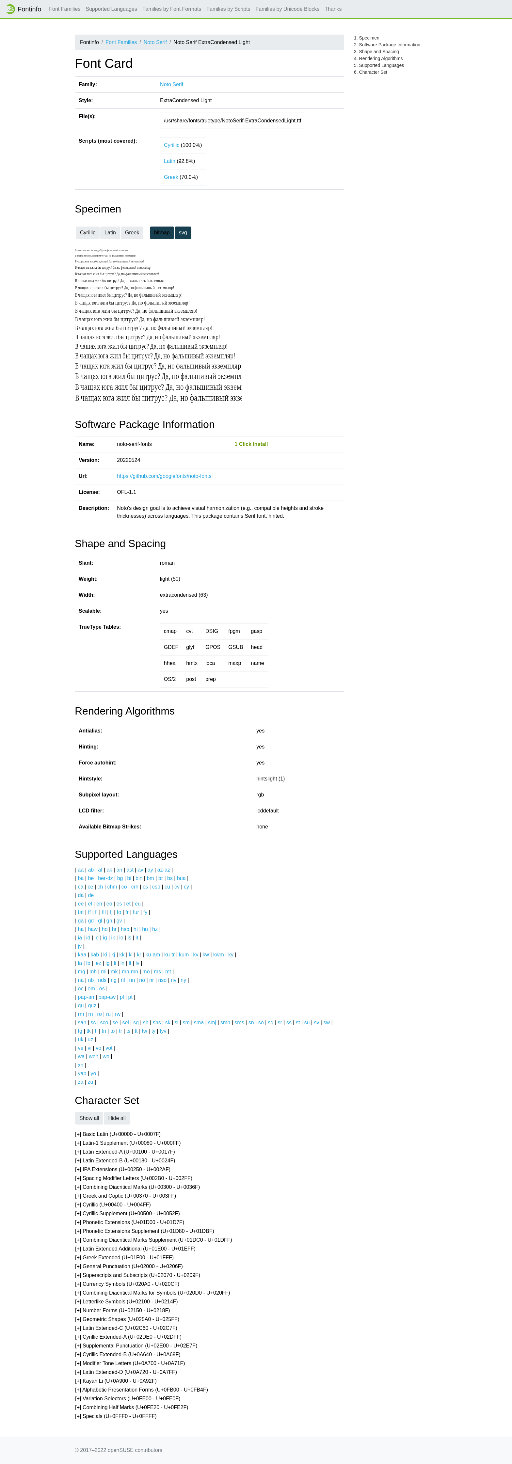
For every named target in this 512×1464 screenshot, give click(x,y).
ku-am (153, 954)
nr (151, 980)
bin (139, 878)
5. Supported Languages (379, 65)
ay (150, 870)
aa (81, 870)
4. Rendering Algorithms (378, 58)
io (121, 937)
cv (177, 886)
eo (109, 903)
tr (120, 1031)
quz (92, 1005)
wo (106, 1056)
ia (80, 937)
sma (199, 1022)
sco (104, 1022)
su (307, 1022)
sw (326, 1022)
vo (98, 1048)
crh (134, 886)
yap (82, 1073)
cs (145, 886)
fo (119, 912)
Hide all (116, 1118)
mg (81, 971)
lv (137, 963)
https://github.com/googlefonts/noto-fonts (164, 476)
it (137, 937)
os (102, 988)
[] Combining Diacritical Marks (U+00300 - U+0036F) (137, 1187)
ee (81, 903)
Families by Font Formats (171, 9)
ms (157, 971)
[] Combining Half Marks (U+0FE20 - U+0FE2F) (131, 1407)
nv (173, 980)
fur (136, 912)
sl (177, 1022)
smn (225, 1022)
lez (98, 963)
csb (156, 886)
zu (90, 1082)
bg (120, 878)
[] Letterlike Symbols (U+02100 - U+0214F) (126, 1302)
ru (108, 1014)
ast (129, 870)
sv (316, 1022)
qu (81, 1005)
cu (167, 886)
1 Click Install (251, 444)
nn (132, 980)
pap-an (86, 997)
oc (81, 988)
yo (93, 1073)
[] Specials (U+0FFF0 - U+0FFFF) (116, 1416)
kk (122, 954)
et (128, 903)
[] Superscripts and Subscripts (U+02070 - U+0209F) (137, 1275)
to (112, 1031)
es (119, 903)
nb (91, 980)
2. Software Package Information (387, 44)
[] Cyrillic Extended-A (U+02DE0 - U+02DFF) (128, 1337)
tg (80, 1031)
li (115, 963)
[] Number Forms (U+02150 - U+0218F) (122, 1311)
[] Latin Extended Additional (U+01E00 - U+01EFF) (135, 1249)
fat (81, 912)
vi (90, 1048)
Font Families (64, 9)
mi (103, 971)
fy (145, 912)
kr (139, 954)
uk (81, 1039)
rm (81, 1014)
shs (157, 1022)
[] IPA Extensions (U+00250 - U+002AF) (122, 1170)
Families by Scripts (228, 9)
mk (114, 971)
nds (102, 980)
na (81, 980)
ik (113, 937)
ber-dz (105, 878)
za (81, 1082)
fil (104, 912)
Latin (169, 161)
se (115, 1022)
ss (289, 1022)
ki (105, 954)
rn (90, 1014)
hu (145, 929)
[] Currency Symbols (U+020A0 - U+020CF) (127, 1284)
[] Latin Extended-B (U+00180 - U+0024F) (125, 1161)
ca (81, 886)
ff (89, 912)
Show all (89, 1118)
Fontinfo (23, 9)
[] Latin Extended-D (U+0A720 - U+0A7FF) (126, 1372)
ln (122, 963)
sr (280, 1022)
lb (88, 963)
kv (195, 954)
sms (239, 1022)
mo (146, 971)
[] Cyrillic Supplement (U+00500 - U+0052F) (127, 1214)
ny (183, 980)
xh (81, 1065)
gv (119, 920)
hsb (125, 929)
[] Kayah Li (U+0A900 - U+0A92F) (116, 1381)
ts (128, 1031)
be (91, 878)
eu (138, 903)
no (142, 980)
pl (122, 997)
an (119, 870)
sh (146, 1022)
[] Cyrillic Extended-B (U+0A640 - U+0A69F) (128, 1355)
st (298, 1022)
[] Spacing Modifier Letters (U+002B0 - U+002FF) (133, 1178)
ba (81, 878)
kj (113, 954)
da (81, 895)
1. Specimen (366, 37)
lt (130, 963)
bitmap (162, 232)
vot (108, 1048)
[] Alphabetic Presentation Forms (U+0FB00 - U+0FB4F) (141, 1390)
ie (97, 937)
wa (81, 1056)
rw (117, 1014)
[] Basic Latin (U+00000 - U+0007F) (118, 1134)
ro (99, 1014)
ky (230, 954)
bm (150, 878)
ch (100, 886)
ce (90, 886)
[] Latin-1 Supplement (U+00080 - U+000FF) (128, 1143)
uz (90, 1039)
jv (80, 946)
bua (181, 878)
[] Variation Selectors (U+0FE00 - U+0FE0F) (127, 1399)
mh (93, 971)
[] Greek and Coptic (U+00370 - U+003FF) (125, 1196)
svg (183, 232)
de (91, 895)
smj (212, 1022)
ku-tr (169, 954)
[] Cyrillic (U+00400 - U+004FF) (113, 1205)
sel (125, 1022)
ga (81, 920)
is (130, 937)
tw (144, 1031)
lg (107, 963)
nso (162, 980)
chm (112, 886)
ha (81, 929)
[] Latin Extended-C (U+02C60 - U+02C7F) (126, 1328)
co (124, 886)
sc (93, 1022)
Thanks (333, 9)
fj (111, 912)
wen (93, 1056)
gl (100, 920)
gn (109, 920)
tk (88, 1031)
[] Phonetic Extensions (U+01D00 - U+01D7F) (129, 1222)
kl (131, 954)
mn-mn (130, 971)
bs (170, 878)
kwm (218, 954)
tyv (163, 1031)
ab (91, 870)
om (91, 988)
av (140, 870)
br (160, 878)
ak (109, 870)
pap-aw (106, 997)
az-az (163, 870)
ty (153, 1031)
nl (123, 980)
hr (114, 929)
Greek (171, 177)
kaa (82, 954)
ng (114, 980)
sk (167, 1022)
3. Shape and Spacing (376, 51)
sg (136, 1022)
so (261, 1022)
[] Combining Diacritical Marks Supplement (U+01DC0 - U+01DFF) (153, 1240)
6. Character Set (370, 72)
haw (92, 929)
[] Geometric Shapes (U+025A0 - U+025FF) (127, 1319)
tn (104, 1031)
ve (81, 1048)
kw (205, 954)
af (100, 870)
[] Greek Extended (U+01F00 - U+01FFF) (124, 1258)
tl (96, 1031)
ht (136, 929)
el (90, 903)
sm (186, 1022)
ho (105, 929)
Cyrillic (171, 145)
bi (129, 878)
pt (130, 997)
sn (251, 1022)
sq (271, 1022)
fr (127, 912)
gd (91, 920)
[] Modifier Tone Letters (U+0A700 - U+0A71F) (130, 1363)
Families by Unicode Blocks (288, 9)
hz (155, 929)
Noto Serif (155, 42)
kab (94, 954)
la (80, 963)
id (88, 937)
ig (105, 937)
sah (82, 1022)
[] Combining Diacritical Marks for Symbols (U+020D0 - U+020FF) (152, 1293)
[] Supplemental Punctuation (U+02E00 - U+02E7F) (136, 1346)
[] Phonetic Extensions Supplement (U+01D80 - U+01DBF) (144, 1231)
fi (96, 912)
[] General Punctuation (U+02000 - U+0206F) (129, 1266)
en (99, 903)
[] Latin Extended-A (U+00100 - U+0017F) (125, 1152)
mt (168, 971)
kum (184, 954)
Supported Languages (111, 9)
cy (186, 886)
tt (136, 1031)
